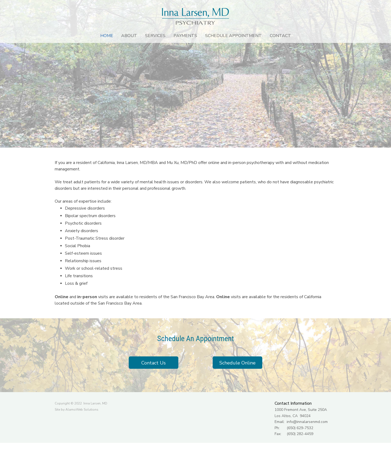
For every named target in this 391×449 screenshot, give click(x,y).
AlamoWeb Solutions (81, 409)
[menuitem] (106, 36)
